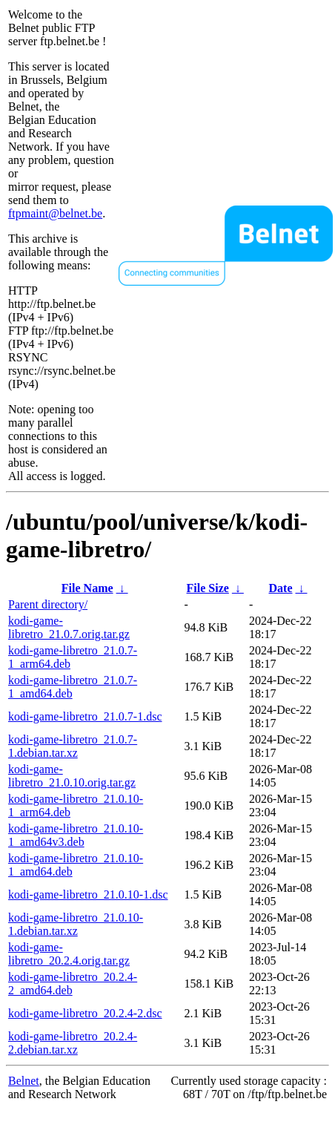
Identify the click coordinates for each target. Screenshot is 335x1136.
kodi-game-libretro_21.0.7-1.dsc (85, 716)
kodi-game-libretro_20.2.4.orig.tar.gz (69, 954)
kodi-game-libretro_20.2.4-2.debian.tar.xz (72, 1043)
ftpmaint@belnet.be (55, 213)
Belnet (23, 1080)
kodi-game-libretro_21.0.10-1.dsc (88, 894)
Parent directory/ (47, 604)
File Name (87, 588)
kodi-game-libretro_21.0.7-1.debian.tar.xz (72, 746)
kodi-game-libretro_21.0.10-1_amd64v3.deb (75, 835)
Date (281, 588)
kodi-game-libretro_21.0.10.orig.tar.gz (72, 776)
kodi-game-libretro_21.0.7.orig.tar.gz (69, 627)
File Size (208, 588)
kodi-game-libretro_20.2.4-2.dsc (85, 1013)
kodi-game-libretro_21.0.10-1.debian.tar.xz (75, 924)
